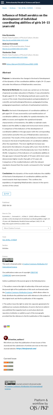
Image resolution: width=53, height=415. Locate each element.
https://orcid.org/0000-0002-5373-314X (15, 40)
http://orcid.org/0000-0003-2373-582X (15, 57)
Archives (13, 8)
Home (4, 8)
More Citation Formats (12, 228)
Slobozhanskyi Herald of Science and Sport (23, 2)
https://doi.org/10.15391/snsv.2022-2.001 (22, 64)
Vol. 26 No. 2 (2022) (25, 8)
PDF (7, 194)
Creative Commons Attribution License (18, 292)
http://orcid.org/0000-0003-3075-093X (15, 49)
